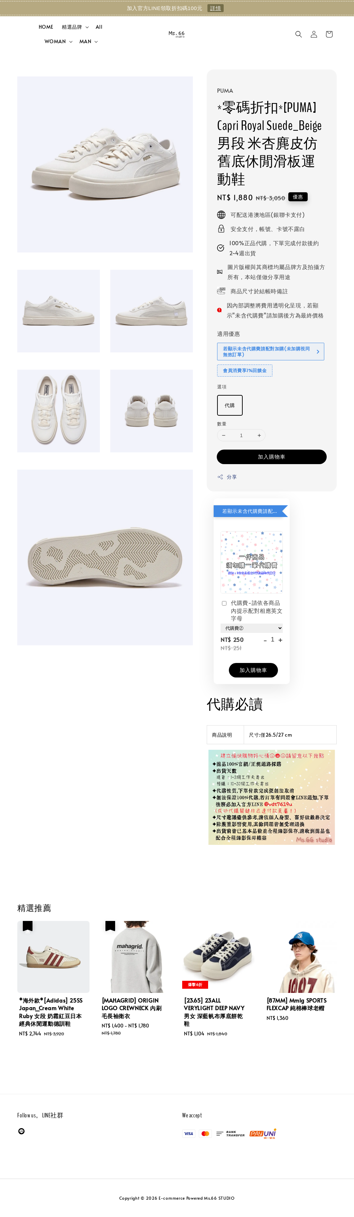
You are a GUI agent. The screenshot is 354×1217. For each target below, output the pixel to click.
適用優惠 (228, 333)
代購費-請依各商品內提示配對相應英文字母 (251, 610)
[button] (298, 34)
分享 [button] (227, 476)
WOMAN (55, 41)
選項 (221, 387)
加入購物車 (272, 456)
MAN (86, 41)
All (99, 27)
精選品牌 (72, 27)
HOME (46, 27)
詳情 (215, 8)
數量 (221, 424)
